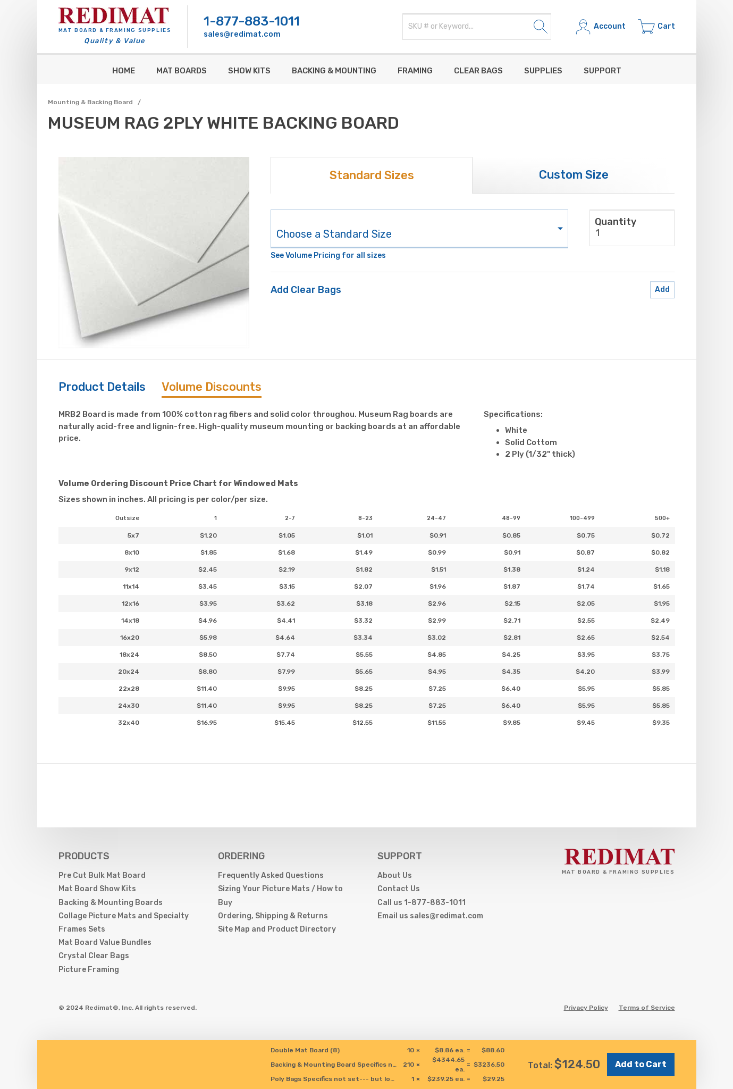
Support (602, 71)
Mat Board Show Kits (97, 888)
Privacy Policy (586, 1007)
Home (123, 71)
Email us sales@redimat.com (430, 915)
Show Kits (249, 71)
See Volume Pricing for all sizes (328, 255)
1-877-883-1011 (252, 21)
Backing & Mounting (334, 71)
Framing (415, 71)
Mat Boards (181, 71)
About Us (394, 875)
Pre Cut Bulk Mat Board (102, 875)
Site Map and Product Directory (277, 929)
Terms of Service (647, 1007)
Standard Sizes (372, 175)
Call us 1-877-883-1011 (421, 902)
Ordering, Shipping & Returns (273, 915)
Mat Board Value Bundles (104, 942)
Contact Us (398, 888)
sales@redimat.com (242, 34)
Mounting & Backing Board (90, 102)
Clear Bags (478, 71)
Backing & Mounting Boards (110, 902)
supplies (543, 71)
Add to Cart (641, 1064)
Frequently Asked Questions (271, 875)
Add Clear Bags (306, 290)
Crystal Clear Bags (93, 955)
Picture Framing (88, 969)
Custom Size (574, 174)
